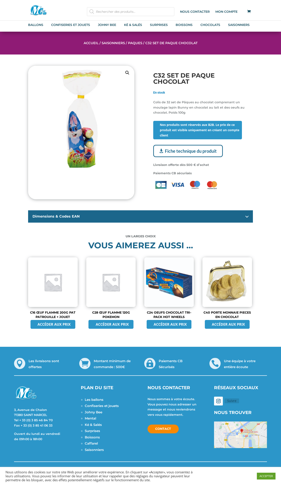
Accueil (91, 43)
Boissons (92, 437)
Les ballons (94, 400)
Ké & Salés (93, 425)
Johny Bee (93, 412)
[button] (127, 73)
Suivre (231, 401)
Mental (90, 418)
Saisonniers (113, 43)
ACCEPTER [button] (266, 476)
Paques (135, 43)
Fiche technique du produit (191, 151)
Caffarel (91, 443)
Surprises (92, 431)
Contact (163, 429)
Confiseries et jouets (102, 406)
